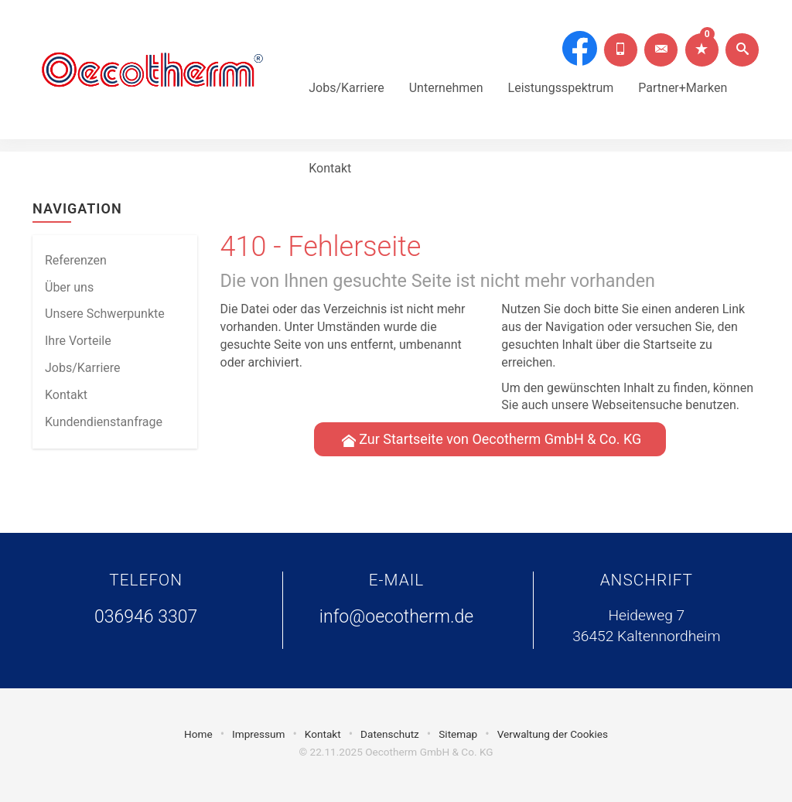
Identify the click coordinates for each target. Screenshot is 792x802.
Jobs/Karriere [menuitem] (83, 367)
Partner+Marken (682, 66)
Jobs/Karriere (346, 66)
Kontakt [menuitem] (66, 394)
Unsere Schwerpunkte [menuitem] (105, 313)
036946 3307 (145, 616)
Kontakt (330, 147)
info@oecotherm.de (396, 616)
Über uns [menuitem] (69, 287)
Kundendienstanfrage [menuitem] (103, 422)
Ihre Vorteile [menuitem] (78, 340)
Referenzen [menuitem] (76, 260)
